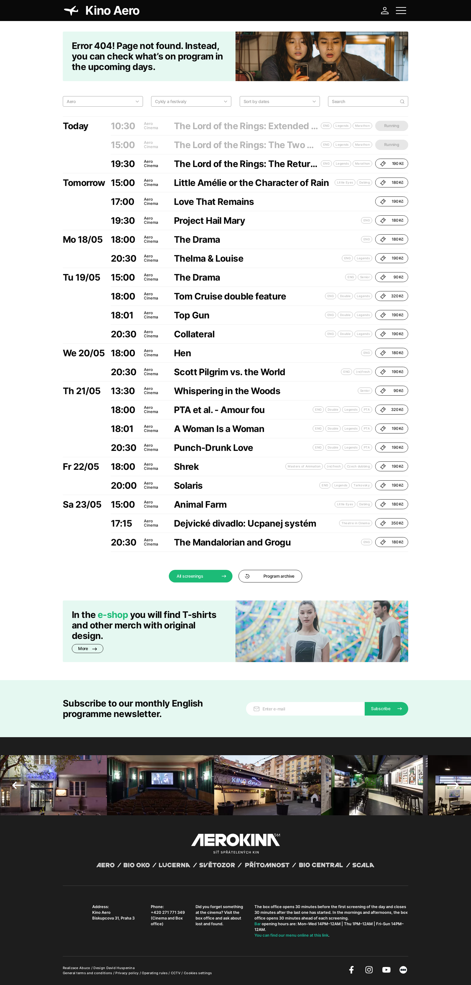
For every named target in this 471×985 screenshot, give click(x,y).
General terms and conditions (88, 973)
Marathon (362, 163)
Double (345, 296)
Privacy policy (127, 973)
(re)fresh (363, 371)
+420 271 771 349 (168, 912)
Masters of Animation (304, 466)
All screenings (190, 576)
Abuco (84, 968)
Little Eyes (345, 182)
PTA (367, 409)
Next (453, 785)
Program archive (269, 576)
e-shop (113, 614)
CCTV (176, 973)
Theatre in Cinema (356, 523)
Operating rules (155, 973)
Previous (18, 785)
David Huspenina (120, 968)
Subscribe (380, 708)
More (87, 648)
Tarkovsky (362, 485)
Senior (365, 277)
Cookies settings (198, 973)
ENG (326, 163)
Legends (342, 163)
